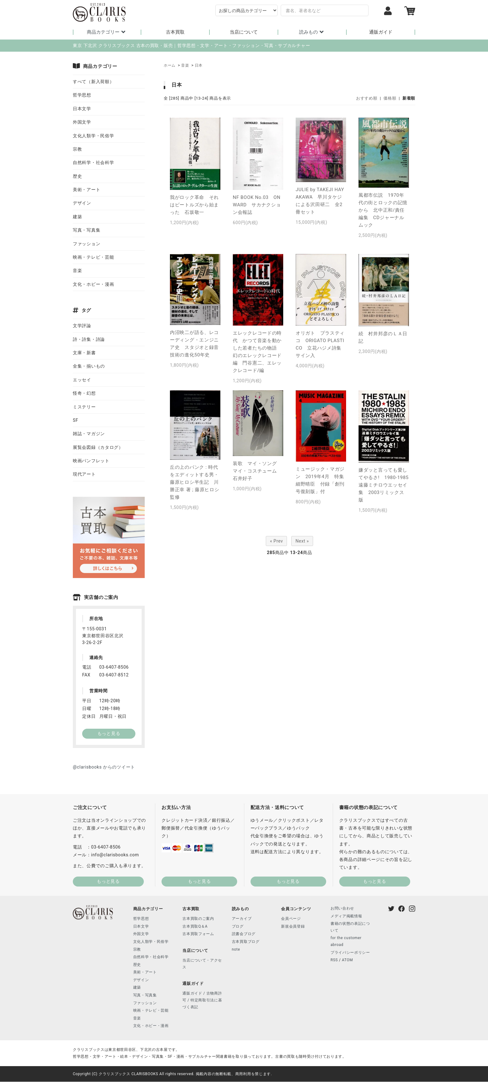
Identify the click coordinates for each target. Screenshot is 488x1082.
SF (75, 420)
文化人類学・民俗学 (93, 136)
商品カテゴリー (107, 32)
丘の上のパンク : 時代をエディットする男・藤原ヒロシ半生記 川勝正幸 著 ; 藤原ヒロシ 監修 (194, 482)
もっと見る (108, 881)
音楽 (185, 66)
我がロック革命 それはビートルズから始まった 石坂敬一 (194, 205)
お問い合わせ (342, 908)
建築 (77, 216)
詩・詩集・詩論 (89, 339)
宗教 (77, 149)
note (236, 950)
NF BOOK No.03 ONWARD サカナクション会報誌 (257, 205)
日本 (199, 66)
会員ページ (291, 919)
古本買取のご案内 (198, 919)
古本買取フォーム (198, 934)
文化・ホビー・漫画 (93, 284)
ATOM (347, 960)
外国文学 (82, 122)
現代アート (84, 474)
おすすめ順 (367, 98)
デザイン (82, 203)
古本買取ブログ (246, 942)
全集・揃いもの (89, 366)
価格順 (389, 98)
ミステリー (84, 407)
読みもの (312, 32)
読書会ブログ (244, 934)
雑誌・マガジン (89, 433)
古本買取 (175, 32)
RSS (334, 960)
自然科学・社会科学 (93, 162)
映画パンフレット (91, 461)
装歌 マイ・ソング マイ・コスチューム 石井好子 (257, 471)
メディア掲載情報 (346, 916)
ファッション (86, 244)
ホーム (170, 66)
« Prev (276, 541)
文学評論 (82, 325)
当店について (244, 32)
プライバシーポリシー (350, 953)
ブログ (238, 926)
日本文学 (82, 108)
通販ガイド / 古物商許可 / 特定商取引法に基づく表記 (202, 1000)
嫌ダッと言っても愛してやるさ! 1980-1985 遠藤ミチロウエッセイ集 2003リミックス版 (386, 485)
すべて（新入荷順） (93, 81)
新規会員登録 (293, 926)
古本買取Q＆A (195, 926)
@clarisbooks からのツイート (104, 767)
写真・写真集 (86, 230)
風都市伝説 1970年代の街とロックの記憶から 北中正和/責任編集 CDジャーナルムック (383, 210)
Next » (302, 541)
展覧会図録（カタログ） (98, 447)
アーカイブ (242, 919)
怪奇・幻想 (84, 393)
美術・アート (86, 189)
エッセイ (82, 380)
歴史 (77, 176)
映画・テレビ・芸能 (93, 257)
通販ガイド (380, 32)
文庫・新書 (84, 352)
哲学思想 (82, 95)
